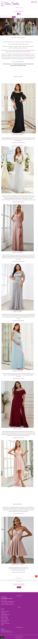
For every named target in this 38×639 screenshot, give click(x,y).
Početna (2, 608)
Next (37, 27)
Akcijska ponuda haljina (5, 623)
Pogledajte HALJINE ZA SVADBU (14, 320)
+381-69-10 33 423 (18, 7)
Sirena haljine (3, 613)
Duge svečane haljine (5, 611)
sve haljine (19, 47)
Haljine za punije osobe (5, 614)
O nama (2, 610)
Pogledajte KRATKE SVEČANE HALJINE (14, 572)
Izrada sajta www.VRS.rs (19, 637)
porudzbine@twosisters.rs (18, 11)
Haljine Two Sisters (9, 602)
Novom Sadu (27, 51)
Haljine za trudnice (4, 617)
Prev (1, 27)
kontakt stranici (30, 57)
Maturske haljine (4, 621)
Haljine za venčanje (4, 618)
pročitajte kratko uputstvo (29, 50)
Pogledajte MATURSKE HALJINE (13, 513)
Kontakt (2, 624)
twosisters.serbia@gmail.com (9, 601)
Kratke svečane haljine (5, 620)
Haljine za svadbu (4, 615)
